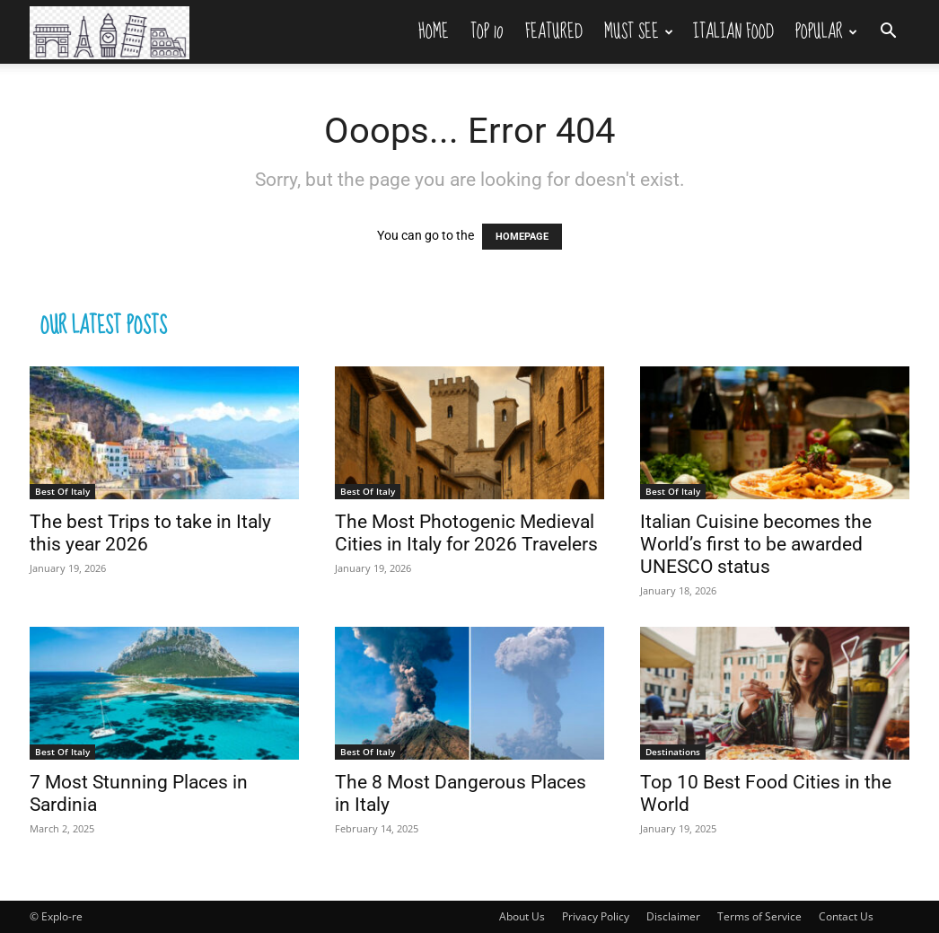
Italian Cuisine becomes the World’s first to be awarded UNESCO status (756, 544)
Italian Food (733, 31)
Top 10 (487, 31)
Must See (638, 31)
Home (433, 31)
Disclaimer (673, 916)
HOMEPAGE (522, 236)
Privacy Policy (595, 916)
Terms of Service (759, 916)
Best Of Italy (62, 491)
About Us (522, 916)
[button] (887, 32)
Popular (826, 31)
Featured (554, 31)
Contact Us (846, 916)
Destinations (672, 751)
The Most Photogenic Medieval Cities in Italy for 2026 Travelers (466, 533)
